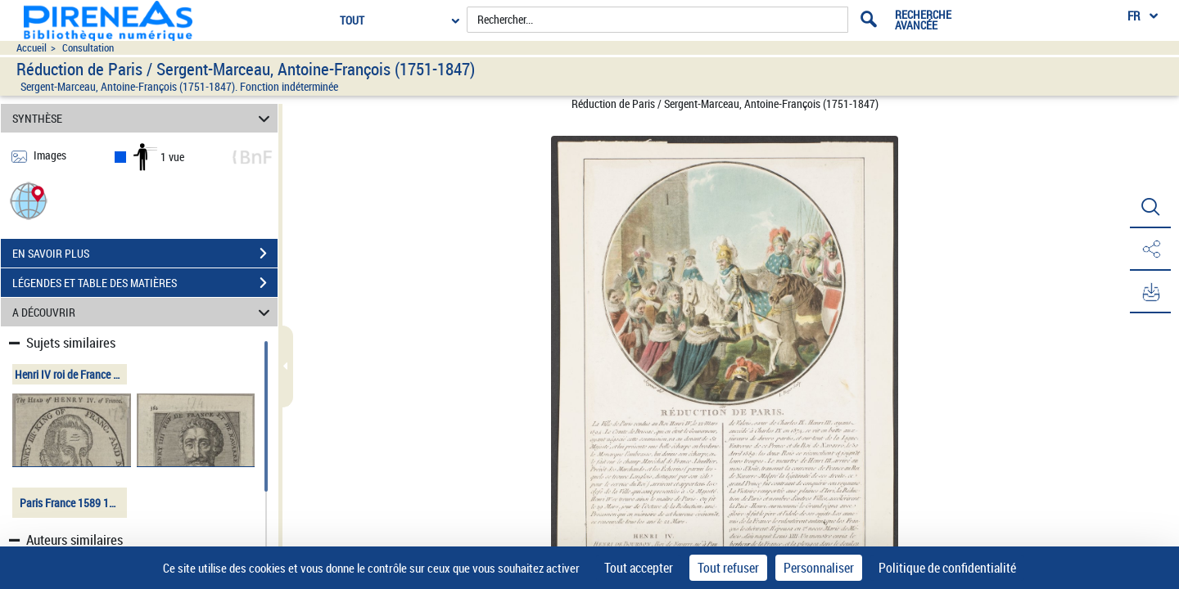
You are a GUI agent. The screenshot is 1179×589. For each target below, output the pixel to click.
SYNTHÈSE (143, 118)
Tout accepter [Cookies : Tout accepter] (638, 568)
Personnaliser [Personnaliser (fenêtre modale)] (819, 568)
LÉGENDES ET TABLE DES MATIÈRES (145, 283)
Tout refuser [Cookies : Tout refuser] (728, 568)
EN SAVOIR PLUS (145, 253)
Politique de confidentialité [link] (947, 568)
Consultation (88, 48)
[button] (28, 200)
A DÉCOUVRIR (143, 312)
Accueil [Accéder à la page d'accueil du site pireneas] (31, 48)
